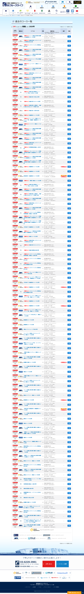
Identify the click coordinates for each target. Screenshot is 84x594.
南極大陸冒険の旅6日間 (28, 488)
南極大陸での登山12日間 (29, 497)
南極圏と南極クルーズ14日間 (30, 362)
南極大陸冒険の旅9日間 (31, 250)
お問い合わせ (49, 564)
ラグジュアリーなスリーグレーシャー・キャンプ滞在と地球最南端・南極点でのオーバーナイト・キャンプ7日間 (32, 521)
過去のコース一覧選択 (16, 15)
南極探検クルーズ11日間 (31, 115)
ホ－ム (4, 15)
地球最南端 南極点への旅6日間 (30, 484)
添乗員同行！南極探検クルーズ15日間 (31, 176)
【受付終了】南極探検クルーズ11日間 (31, 227)
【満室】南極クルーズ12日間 (32, 180)
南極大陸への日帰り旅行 (31, 110)
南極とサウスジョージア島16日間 (31, 329)
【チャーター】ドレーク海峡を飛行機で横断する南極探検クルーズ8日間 (32, 152)
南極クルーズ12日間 (28, 371)
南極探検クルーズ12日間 (31, 287)
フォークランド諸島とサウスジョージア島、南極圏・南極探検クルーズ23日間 (32, 120)
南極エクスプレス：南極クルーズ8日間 (32, 395)
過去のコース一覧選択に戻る (67, 26)
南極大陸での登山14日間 (31, 96)
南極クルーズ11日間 (31, 236)
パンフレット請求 (62, 564)
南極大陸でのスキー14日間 (32, 101)
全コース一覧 (8, 15)
